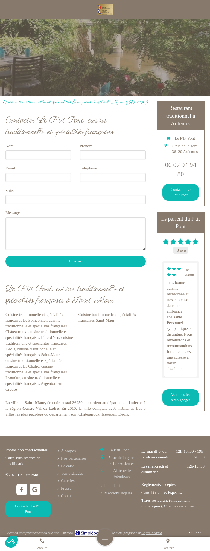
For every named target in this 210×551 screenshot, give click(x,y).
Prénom (86, 146)
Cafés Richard (151, 533)
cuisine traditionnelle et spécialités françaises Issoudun (36, 372)
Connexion (195, 532)
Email (10, 168)
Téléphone (88, 168)
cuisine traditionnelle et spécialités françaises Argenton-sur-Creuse (34, 383)
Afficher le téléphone (122, 473)
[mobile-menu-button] (105, 537)
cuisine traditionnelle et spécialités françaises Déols (39, 343)
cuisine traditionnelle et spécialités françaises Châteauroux (36, 326)
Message (12, 212)
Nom (9, 146)
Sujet (9, 190)
